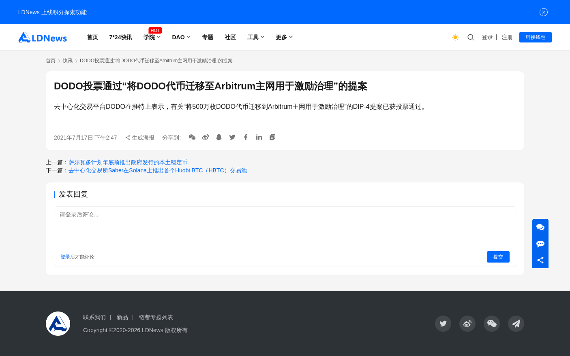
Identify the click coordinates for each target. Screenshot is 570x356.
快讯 (68, 61)
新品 (122, 317)
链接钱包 (535, 37)
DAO (178, 37)
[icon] (443, 324)
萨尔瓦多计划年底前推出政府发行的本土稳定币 (128, 162)
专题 (207, 37)
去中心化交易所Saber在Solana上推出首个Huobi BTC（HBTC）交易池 (158, 170)
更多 (281, 37)
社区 (230, 37)
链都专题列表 (156, 317)
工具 (253, 37)
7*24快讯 (121, 37)
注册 (507, 37)
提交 (498, 257)
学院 (149, 37)
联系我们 (94, 317)
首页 (92, 37)
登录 (487, 37)
